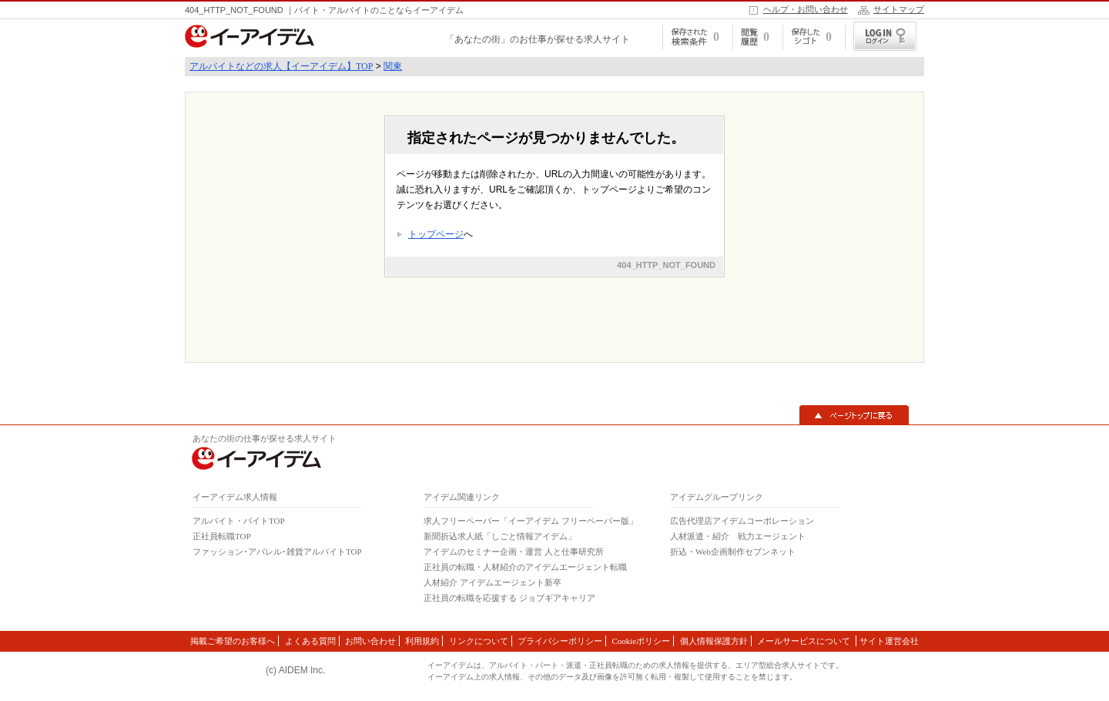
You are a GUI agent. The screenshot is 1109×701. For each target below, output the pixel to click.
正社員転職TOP (222, 536)
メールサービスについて (805, 641)
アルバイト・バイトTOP (239, 520)
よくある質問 (310, 641)
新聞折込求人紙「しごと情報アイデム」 (500, 536)
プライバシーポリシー (560, 641)
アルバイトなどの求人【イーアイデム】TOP (281, 66)
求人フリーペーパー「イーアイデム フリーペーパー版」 (531, 520)
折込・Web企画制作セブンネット (733, 551)
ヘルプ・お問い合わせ (805, 9)
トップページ (436, 234)
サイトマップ (898, 9)
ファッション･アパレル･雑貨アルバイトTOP (277, 551)
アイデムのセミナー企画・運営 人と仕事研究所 (514, 551)
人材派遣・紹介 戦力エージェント (738, 536)
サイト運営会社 (889, 641)
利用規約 (422, 641)
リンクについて (478, 641)
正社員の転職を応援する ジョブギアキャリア (509, 597)
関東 (393, 66)
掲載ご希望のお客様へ (232, 641)
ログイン (884, 36)
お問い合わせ (370, 641)
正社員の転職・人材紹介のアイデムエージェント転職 (525, 567)
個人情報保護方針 (714, 641)
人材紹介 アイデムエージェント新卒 (492, 582)
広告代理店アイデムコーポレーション (742, 520)
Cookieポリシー (640, 641)
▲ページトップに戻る (854, 415)
